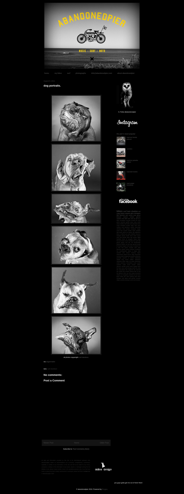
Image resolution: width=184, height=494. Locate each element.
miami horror (127, 254)
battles (122, 223)
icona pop (129, 246)
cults (133, 230)
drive (131, 235)
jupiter (123, 249)
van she (128, 273)
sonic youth (136, 263)
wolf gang (125, 278)
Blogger (104, 489)
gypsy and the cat (127, 242)
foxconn (119, 240)
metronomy (120, 254)
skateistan (137, 261)
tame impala (133, 266)
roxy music (125, 259)
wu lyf (135, 218)
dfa (133, 232)
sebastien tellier (121, 261)
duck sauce (137, 235)
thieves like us (134, 271)
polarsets (137, 256)
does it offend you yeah (123, 234)
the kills (124, 218)
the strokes (126, 271)
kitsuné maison (122, 217)
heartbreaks (137, 242)
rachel (132, 257)
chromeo (119, 229)
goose (118, 242)
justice (127, 249)
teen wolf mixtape (127, 268)
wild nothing (130, 276)
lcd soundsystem (122, 251)
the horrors (121, 215)
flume (135, 239)
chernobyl (137, 227)
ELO (139, 218)
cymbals (138, 230)
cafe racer (137, 225)
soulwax (119, 264)
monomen (137, 254)
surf (68, 73)
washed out (132, 275)
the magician (129, 269)
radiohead (137, 257)
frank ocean (125, 240)
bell (125, 223)
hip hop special (132, 244)
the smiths (120, 271)
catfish (132, 227)
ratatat (118, 259)
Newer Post (48, 443)
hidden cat (124, 244)
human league (122, 246)
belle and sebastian (132, 223)
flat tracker (133, 237)
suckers (119, 218)
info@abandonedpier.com (101, 73)
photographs (81, 73)
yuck (131, 280)
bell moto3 (129, 215)
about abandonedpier (126, 73)
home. (46, 73)
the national (137, 269)
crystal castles (127, 230)
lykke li (130, 251)
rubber (131, 259)
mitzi (133, 254)
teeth (133, 268)
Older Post (104, 443)
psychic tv (126, 257)
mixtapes (137, 213)
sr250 (124, 264)
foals (139, 239)
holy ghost (136, 215)
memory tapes (135, 252)
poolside (119, 257)
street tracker (131, 264)
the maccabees (121, 269)
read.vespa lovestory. (130, 184)
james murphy (129, 247)
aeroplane (122, 220)
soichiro (129, 149)
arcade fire (134, 220)
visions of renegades (122, 275)
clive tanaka (126, 229)
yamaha (122, 280)
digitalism (137, 232)
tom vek (130, 218)
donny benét (125, 235)
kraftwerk (137, 249)
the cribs (137, 268)
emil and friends (121, 237)
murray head (120, 256)
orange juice (127, 256)
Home (76, 443)
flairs (128, 237)
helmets (119, 244)
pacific (133, 256)
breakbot (122, 225)
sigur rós (128, 261)
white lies (123, 276)
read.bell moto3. (132, 172)
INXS (118, 220)
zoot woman (136, 280)
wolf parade (131, 278)
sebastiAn (137, 259)
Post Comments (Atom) (81, 449)
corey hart (120, 230)
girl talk (138, 240)
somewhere (129, 263)
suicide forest (125, 266)
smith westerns (121, 263)
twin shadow (132, 211)
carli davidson (52, 369)
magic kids (137, 251)
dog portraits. (52, 85)
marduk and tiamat (123, 252)
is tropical (135, 246)
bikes (120, 211)
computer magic (136, 229)
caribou (119, 227)
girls (132, 213)
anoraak (128, 220)
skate (132, 261)
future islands (125, 213)
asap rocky (133, 222)
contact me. (87, 471)
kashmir (132, 249)
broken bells (130, 225)
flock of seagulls (127, 239)
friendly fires (132, 240)
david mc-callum (127, 232)
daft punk (119, 232)
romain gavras (135, 217)
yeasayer (127, 280)
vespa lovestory (135, 273)
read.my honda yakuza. (132, 138)
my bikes (58, 73)
